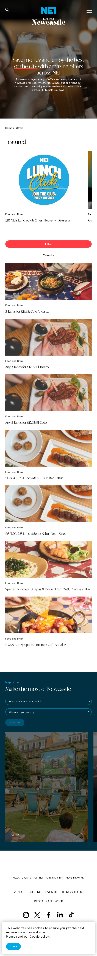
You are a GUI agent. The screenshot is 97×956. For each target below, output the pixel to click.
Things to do (72, 892)
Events (51, 892)
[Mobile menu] (89, 11)
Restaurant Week (48, 901)
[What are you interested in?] (48, 701)
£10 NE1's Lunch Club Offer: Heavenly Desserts (37, 220)
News (16, 877)
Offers (35, 892)
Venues (20, 892)
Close (13, 946)
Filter (48, 244)
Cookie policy (39, 936)
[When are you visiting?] (48, 711)
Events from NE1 (32, 877)
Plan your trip (54, 877)
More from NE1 (75, 877)
